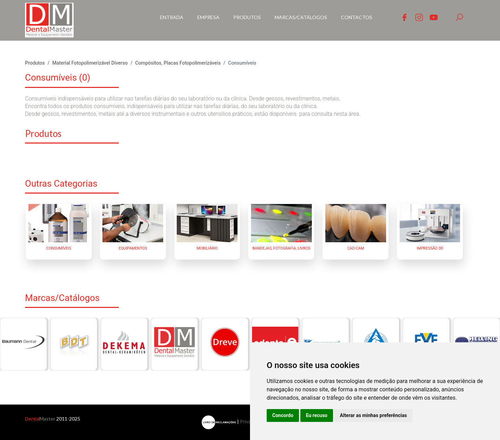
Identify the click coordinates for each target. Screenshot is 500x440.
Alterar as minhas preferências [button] (373, 415)
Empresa (208, 17)
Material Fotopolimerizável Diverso (89, 63)
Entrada (171, 17)
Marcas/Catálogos (301, 17)
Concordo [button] (282, 415)
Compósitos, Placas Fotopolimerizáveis (177, 63)
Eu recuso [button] (316, 415)
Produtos (247, 17)
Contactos (356, 17)
